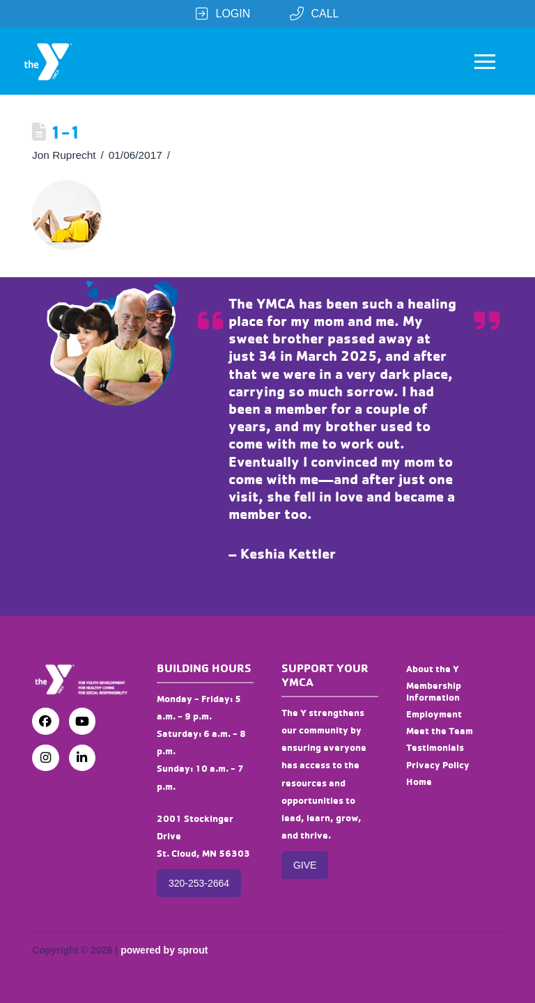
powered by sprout (164, 950)
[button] (485, 61)
